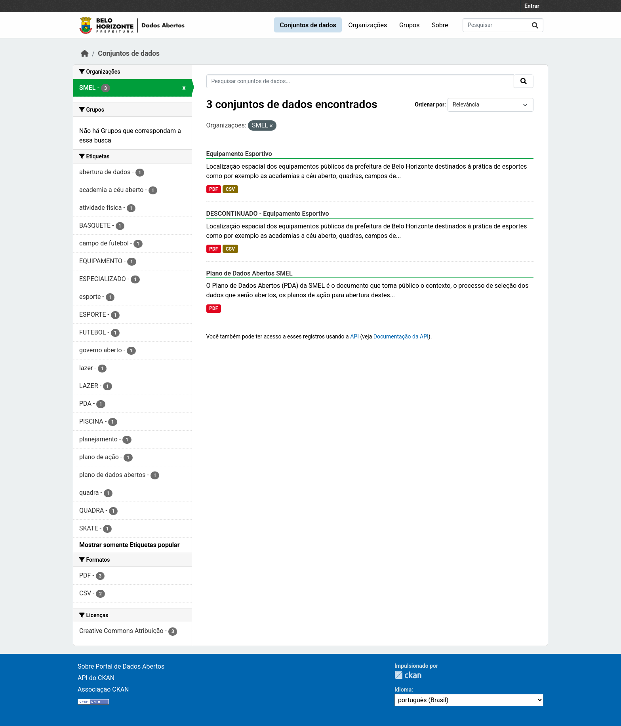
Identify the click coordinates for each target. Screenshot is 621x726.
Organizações (368, 25)
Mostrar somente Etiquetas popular (129, 545)
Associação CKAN (103, 689)
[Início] (85, 53)
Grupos (409, 25)
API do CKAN (96, 678)
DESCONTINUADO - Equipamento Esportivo (267, 213)
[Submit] (535, 25)
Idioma (402, 689)
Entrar (531, 6)
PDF (213, 189)
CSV (230, 189)
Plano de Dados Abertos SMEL (249, 273)
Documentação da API (401, 336)
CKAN (407, 675)
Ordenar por (429, 104)
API (354, 336)
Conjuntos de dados (308, 25)
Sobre (440, 25)
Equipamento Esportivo (239, 154)
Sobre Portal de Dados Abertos (121, 666)
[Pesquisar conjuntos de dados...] (503, 25)
